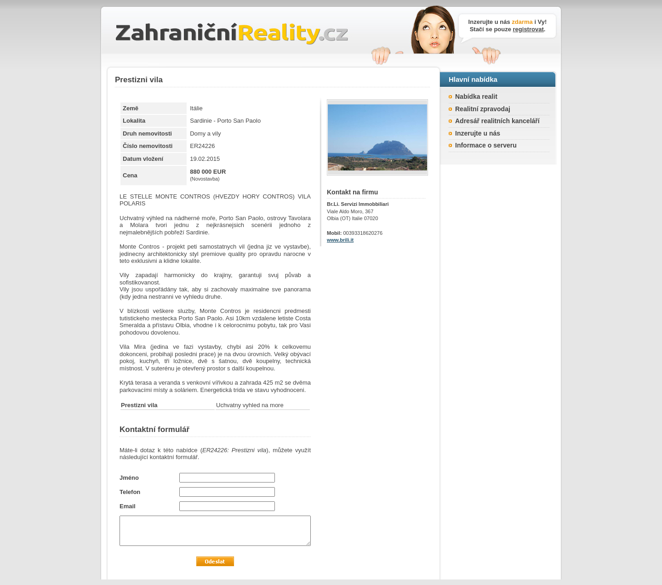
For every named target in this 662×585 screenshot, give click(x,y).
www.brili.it (340, 240)
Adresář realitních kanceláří (497, 121)
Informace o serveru (486, 145)
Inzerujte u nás (477, 133)
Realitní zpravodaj (482, 109)
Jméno (129, 477)
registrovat (528, 29)
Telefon (130, 491)
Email (128, 506)
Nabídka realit (476, 96)
